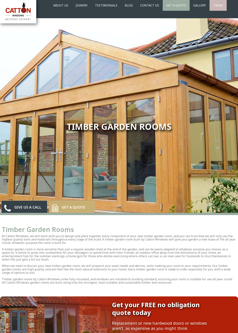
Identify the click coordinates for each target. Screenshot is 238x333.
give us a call (27, 207)
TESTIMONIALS (106, 5)
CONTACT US (149, 5)
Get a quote (73, 207)
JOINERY (82, 5)
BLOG (129, 5)
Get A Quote (176, 5)
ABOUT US (60, 5)
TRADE (218, 5)
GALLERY (199, 5)
